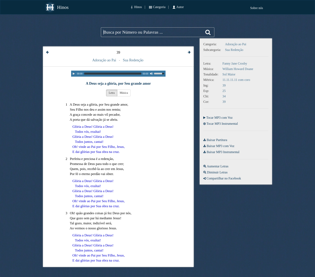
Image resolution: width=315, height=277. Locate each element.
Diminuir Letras (217, 172)
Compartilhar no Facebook (224, 178)
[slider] (112, 74)
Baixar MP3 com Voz (220, 146)
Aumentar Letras (217, 166)
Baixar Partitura (217, 140)
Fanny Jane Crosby (234, 63)
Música (124, 92)
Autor (180, 7)
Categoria (159, 7)
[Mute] (151, 73)
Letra (112, 92)
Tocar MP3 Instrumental (222, 123)
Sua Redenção (133, 60)
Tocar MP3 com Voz (219, 117)
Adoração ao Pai (104, 60)
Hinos (63, 7)
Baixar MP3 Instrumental (223, 152)
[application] (118, 74)
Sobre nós (256, 8)
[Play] (73, 73)
